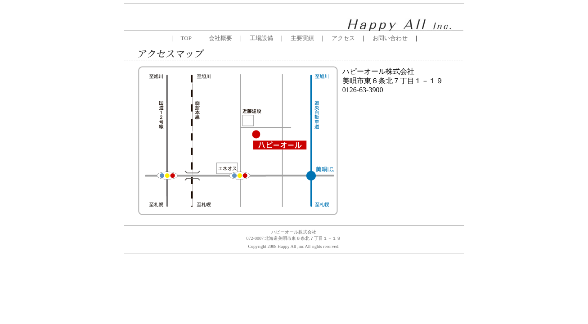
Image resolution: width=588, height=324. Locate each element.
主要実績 (299, 38)
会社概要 (220, 38)
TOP (186, 38)
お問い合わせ (390, 38)
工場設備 (261, 38)
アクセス (340, 38)
